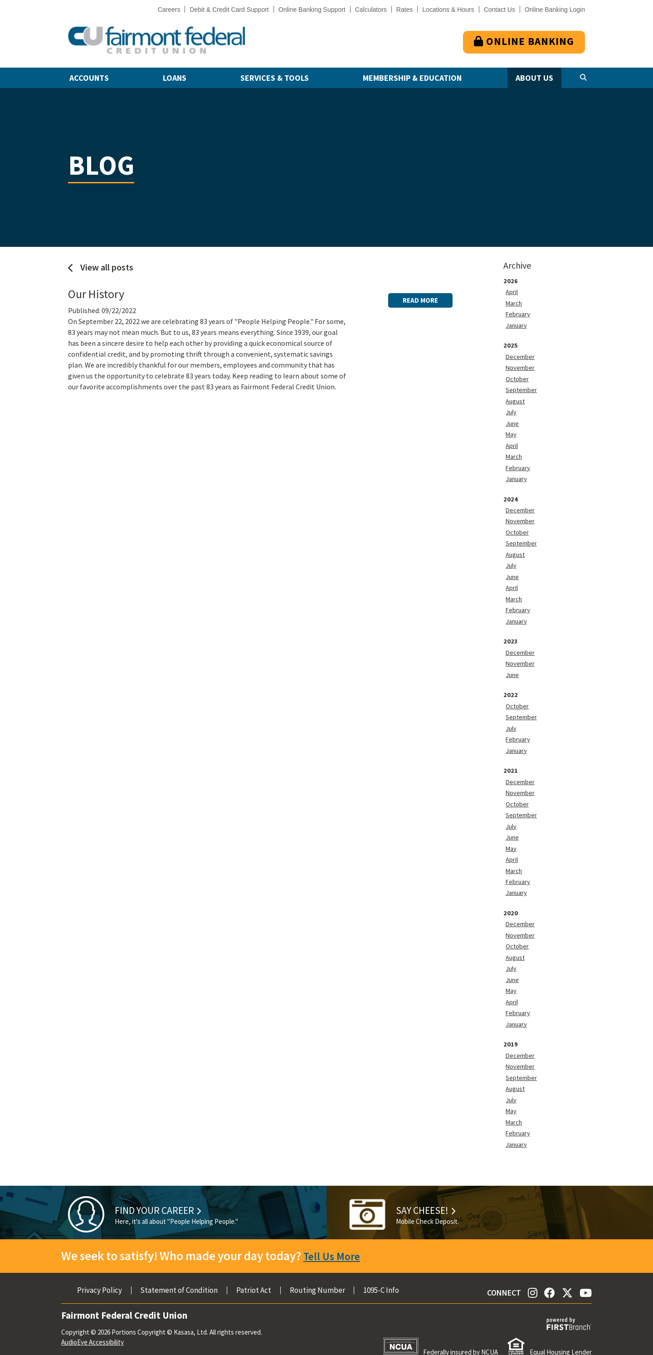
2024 (510, 494)
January (518, 324)
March (515, 302)
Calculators (371, 9)
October (518, 376)
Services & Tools (274, 78)
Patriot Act (253, 1274)
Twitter (567, 1276)
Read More (420, 294)
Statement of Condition (179, 1274)
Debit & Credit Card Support (229, 9)
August (516, 398)
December (521, 354)
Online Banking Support (312, 9)
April (513, 291)
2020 (510, 901)
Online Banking (524, 41)
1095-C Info (381, 1274)
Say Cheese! (433, 1193)
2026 (510, 280)
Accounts (89, 78)
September (523, 387)
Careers (169, 9)
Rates (404, 9)
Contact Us (499, 9)
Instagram (532, 1276)
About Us (534, 78)
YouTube (586, 1276)
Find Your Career (170, 1193)
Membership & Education (412, 78)
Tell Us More (334, 1239)
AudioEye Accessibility (92, 1326)
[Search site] (583, 78)
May (512, 431)
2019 (510, 1030)
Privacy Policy (99, 1274)
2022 (510, 687)
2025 (510, 344)
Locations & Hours (448, 9)
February (519, 313)
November (522, 365)
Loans (174, 78)
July (512, 409)
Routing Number (317, 1274)
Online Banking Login (555, 9)
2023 (510, 634)
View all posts (100, 267)
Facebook (549, 1276)
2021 (510, 761)
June (513, 420)
